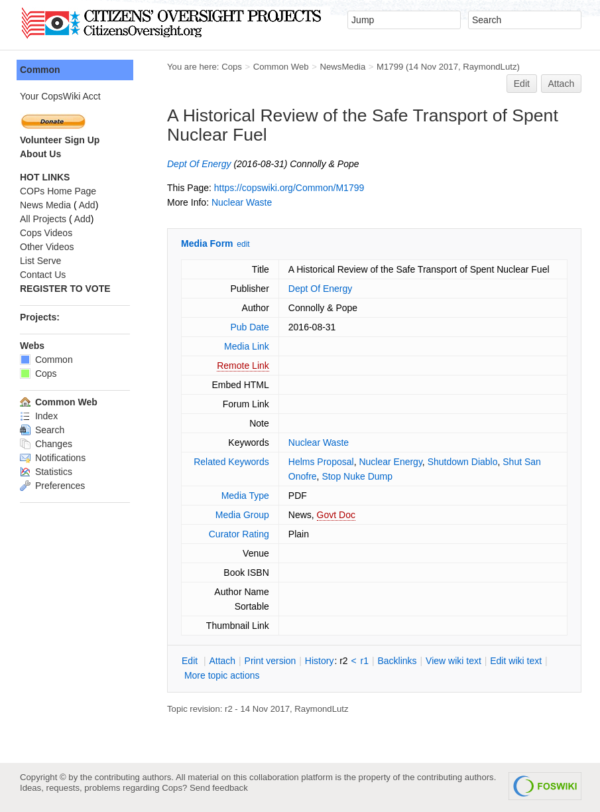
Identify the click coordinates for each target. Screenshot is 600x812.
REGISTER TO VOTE (65, 288)
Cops (231, 67)
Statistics (46, 471)
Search (42, 430)
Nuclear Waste (241, 202)
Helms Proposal (321, 461)
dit (191, 660)
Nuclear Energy (390, 461)
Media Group (242, 514)
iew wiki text (453, 660)
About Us (40, 154)
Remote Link (243, 365)
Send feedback (219, 788)
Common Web (281, 67)
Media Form (207, 243)
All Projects (43, 219)
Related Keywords (231, 461)
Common (40, 69)
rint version (270, 660)
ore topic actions (222, 675)
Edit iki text (516, 660)
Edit (522, 83)
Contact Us (43, 274)
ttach (222, 660)
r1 (365, 660)
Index (39, 416)
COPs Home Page (58, 191)
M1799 (390, 67)
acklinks (396, 660)
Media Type (245, 495)
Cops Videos (46, 233)
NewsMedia (342, 67)
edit (243, 244)
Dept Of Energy (199, 164)
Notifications (53, 457)
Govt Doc (336, 514)
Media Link (246, 346)
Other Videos (47, 246)
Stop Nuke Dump (357, 476)
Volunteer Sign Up (59, 140)
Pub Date (249, 327)
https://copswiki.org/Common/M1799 (289, 187)
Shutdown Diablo (463, 461)
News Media (45, 205)
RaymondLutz (489, 67)
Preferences (52, 485)
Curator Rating (239, 534)
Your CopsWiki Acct (60, 96)
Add (87, 205)
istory (319, 660)
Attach (561, 83)
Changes (46, 444)
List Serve (40, 260)
